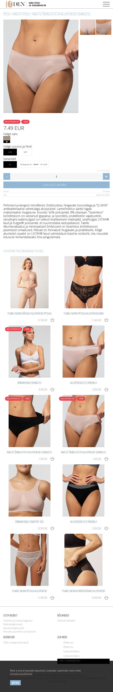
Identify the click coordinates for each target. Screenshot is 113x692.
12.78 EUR (42, 320)
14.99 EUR (42, 528)
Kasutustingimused (13, 628)
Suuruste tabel (103, 170)
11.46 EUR (96, 320)
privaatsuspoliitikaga (21, 673)
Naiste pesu (21, 13)
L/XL (10, 151)
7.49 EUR (43, 459)
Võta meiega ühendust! (16, 642)
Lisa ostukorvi (54, 185)
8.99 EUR (97, 389)
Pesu (6, 13)
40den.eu (68, 642)
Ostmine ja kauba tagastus (18, 620)
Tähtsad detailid (66, 620)
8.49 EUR (43, 389)
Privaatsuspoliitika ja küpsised (19, 631)
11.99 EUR (42, 598)
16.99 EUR (96, 598)
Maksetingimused (12, 624)
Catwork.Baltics (71, 651)
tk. (10, 163)
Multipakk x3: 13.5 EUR (33, 164)
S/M (25, 151)
